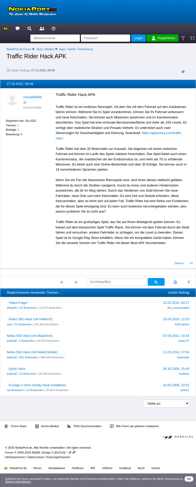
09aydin (12, 307)
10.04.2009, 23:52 (176, 385)
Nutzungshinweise (58, 457)
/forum (37, 468)
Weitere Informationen (18, 481)
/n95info (107, 468)
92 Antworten (23, 324)
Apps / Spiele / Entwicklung (76, 49)
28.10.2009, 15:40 (176, 369)
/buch (141, 468)
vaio (9, 324)
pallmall (12, 340)
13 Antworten (34, 390)
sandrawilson (15, 390)
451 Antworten (28, 357)
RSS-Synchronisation (84, 426)
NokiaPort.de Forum (19, 49)
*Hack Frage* (18, 303)
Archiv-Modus (47, 426)
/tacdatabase (56, 468)
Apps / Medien (45, 49)
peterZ (185, 390)
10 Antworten (27, 307)
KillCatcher (182, 324)
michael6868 (32, 97)
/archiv (155, 468)
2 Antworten (27, 340)
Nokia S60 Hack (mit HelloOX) (31, 319)
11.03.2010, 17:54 (176, 352)
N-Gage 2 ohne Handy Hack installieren (37, 385)
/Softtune (78, 468)
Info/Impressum (15, 457)
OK (189, 479)
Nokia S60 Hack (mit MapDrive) (30, 336)
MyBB (36, 452)
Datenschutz (36, 457)
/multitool (125, 468)
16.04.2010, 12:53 (176, 319)
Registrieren (163, 38)
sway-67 (183, 340)
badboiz (184, 373)
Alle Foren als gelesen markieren (134, 426)
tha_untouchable (178, 307)
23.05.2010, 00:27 (176, 303)
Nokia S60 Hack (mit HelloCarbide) (32, 352)
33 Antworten (27, 373)
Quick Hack (17, 369)
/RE (92, 468)
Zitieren (178, 263)
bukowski (183, 357)
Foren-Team (16, 426)
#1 (191, 263)
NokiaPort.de (15, 468)
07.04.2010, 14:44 (176, 336)
